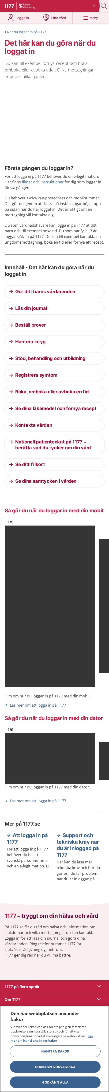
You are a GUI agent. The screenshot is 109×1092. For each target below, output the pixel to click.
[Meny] (91, 18)
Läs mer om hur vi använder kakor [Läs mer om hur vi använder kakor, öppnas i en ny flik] (52, 1038)
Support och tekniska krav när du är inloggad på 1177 (78, 845)
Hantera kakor (55, 1051)
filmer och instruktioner (43, 182)
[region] (54, 1049)
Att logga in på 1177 (27, 838)
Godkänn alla (55, 1082)
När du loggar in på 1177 (26, 32)
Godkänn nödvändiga (55, 1066)
